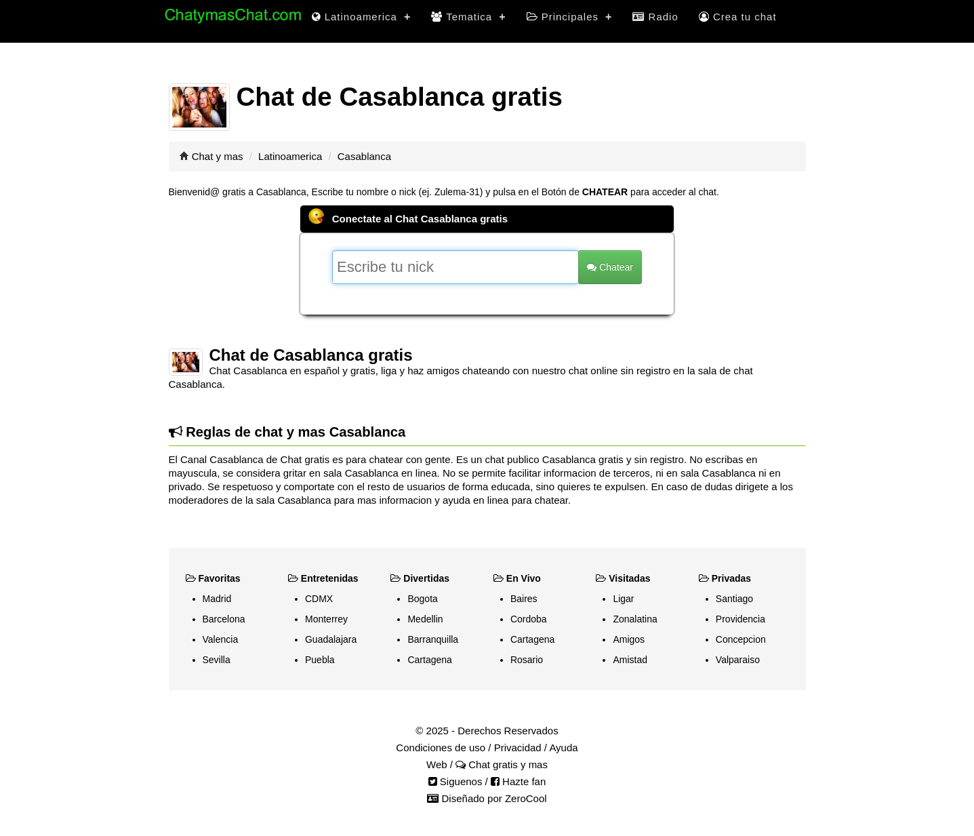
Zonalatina (635, 619)
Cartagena (429, 659)
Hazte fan (518, 781)
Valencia (221, 639)
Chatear (610, 267)
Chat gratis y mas (501, 764)
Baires (523, 598)
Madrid (217, 598)
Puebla (320, 659)
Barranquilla (432, 639)
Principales (570, 16)
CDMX (319, 598)
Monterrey (326, 619)
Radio (655, 16)
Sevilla (216, 659)
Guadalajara (331, 639)
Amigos (629, 639)
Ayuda (563, 747)
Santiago (734, 598)
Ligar (623, 598)
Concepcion (741, 639)
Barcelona (224, 619)
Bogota (422, 598)
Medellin (425, 619)
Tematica (468, 16)
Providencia (740, 619)
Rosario (526, 659)
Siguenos (455, 781)
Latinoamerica (361, 16)
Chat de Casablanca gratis (311, 355)
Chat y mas (217, 156)
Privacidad (518, 747)
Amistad (630, 659)
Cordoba (528, 619)
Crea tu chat (738, 16)
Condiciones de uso (440, 747)
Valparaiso (738, 659)
